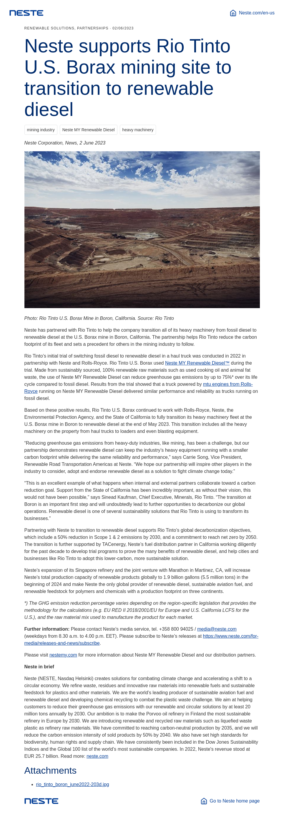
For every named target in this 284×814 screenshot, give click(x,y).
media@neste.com (217, 629)
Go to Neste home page (230, 801)
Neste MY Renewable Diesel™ (197, 363)
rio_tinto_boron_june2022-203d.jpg (72, 784)
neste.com (97, 756)
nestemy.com (63, 654)
